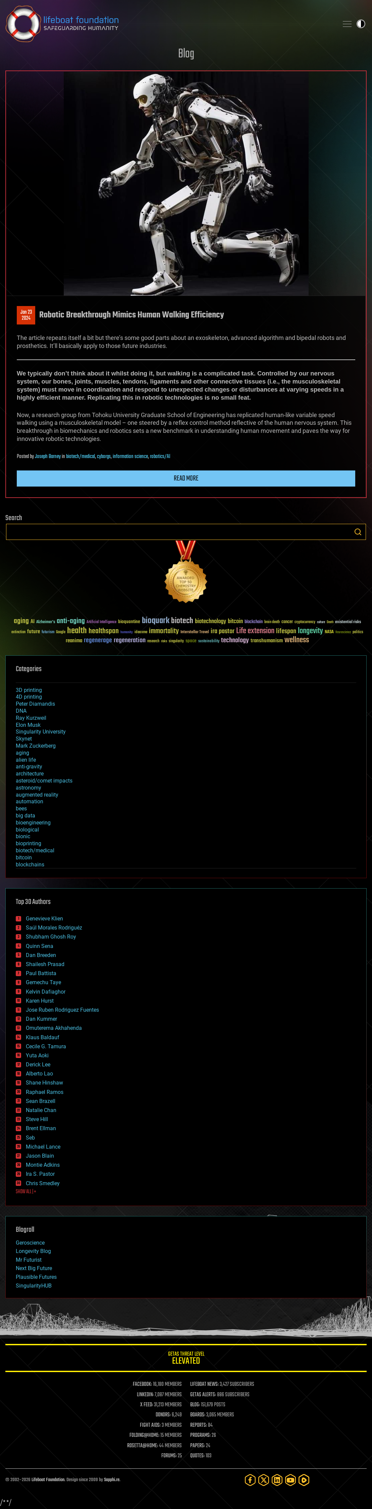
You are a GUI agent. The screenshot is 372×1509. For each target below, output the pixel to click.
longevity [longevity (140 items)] (310, 631)
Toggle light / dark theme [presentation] (361, 23)
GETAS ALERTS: (203, 1395)
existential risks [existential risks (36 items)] (348, 622)
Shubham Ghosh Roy (51, 937)
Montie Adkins (43, 1165)
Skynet (24, 739)
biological (27, 829)
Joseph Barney (48, 456)
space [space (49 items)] (191, 641)
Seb (30, 1138)
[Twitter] (263, 1480)
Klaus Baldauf (42, 1037)
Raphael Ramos (44, 1092)
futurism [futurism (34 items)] (48, 632)
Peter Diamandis (35, 704)
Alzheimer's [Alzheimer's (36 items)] (45, 622)
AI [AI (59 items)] (33, 622)
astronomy (28, 788)
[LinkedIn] (277, 1480)
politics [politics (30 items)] (358, 632)
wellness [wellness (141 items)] (296, 640)
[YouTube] (290, 1480)
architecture (30, 773)
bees (21, 808)
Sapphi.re (111, 1480)
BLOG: (195, 1405)
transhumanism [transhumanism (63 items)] (267, 641)
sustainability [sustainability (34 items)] (208, 641)
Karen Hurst (40, 1001)
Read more (186, 478)
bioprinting (28, 843)
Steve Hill (37, 1119)
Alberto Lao (39, 1073)
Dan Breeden (41, 955)
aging (22, 753)
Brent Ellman (41, 1128)
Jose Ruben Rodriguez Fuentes (62, 1010)
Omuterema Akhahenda (54, 1028)
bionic (23, 836)
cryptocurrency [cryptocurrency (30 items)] (305, 622)
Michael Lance (43, 1147)
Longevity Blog (33, 1251)
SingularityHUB (34, 1285)
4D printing (29, 697)
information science (130, 456)
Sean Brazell (40, 1101)
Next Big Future (34, 1268)
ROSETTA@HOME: (142, 1446)
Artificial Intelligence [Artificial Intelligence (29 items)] (101, 622)
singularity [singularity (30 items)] (176, 641)
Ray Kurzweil (31, 718)
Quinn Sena (39, 946)
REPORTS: (198, 1425)
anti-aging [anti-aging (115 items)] (71, 621)
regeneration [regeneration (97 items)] (130, 640)
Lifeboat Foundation (48, 1480)
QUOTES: (197, 1456)
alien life (26, 760)
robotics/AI (160, 456)
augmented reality (37, 795)
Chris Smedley (43, 1183)
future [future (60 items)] (33, 631)
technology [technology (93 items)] (235, 641)
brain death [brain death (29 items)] (272, 622)
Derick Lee (38, 1064)
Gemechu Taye (43, 982)
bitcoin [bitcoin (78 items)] (235, 621)
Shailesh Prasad (45, 964)
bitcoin (24, 857)
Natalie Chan (41, 1110)
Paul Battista (41, 973)
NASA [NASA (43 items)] (329, 632)
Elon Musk (28, 725)
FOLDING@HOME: (144, 1435)
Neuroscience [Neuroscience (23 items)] (343, 633)
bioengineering (33, 822)
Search (358, 532)
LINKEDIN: (145, 1395)
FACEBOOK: (142, 1384)
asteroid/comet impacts (44, 780)
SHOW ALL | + (26, 1192)
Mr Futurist (29, 1260)
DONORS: (163, 1415)
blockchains (30, 864)
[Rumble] (304, 1480)
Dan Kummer (41, 1019)
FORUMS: (169, 1456)
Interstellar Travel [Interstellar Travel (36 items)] (194, 632)
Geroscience (30, 1243)
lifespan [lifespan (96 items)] (286, 631)
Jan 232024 (26, 315)
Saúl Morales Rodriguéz (54, 927)
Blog (186, 54)
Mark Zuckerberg (36, 746)
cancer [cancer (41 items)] (287, 622)
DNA (21, 711)
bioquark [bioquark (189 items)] (155, 621)
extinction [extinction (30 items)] (18, 632)
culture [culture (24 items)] (321, 622)
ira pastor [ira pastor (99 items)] (222, 631)
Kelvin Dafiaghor (45, 992)
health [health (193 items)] (77, 631)
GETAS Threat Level (186, 1359)
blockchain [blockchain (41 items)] (254, 622)
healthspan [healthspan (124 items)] (104, 631)
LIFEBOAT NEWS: (204, 1384)
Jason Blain (40, 1156)
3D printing (29, 690)
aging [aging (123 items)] (21, 621)
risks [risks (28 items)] (164, 641)
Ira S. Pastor (40, 1174)
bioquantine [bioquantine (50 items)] (129, 621)
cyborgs (104, 456)
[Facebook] (250, 1480)
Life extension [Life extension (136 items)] (255, 631)
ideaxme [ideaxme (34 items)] (141, 632)
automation (29, 801)
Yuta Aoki (37, 1055)
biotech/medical (80, 456)
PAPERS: (197, 1446)
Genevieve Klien (44, 918)
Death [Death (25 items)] (330, 622)
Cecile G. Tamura (46, 1046)
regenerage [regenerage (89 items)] (98, 640)
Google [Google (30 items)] (60, 632)
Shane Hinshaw (44, 1082)
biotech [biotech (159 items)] (182, 620)
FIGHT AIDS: (150, 1425)
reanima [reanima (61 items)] (74, 641)
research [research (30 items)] (153, 641)
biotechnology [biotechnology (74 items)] (210, 621)
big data (25, 815)
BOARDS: (197, 1415)
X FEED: (146, 1405)
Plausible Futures (36, 1277)
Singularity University (41, 731)
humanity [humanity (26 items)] (126, 633)
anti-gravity (29, 766)
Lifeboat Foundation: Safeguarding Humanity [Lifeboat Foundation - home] (169, 23)
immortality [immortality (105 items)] (164, 631)
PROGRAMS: (200, 1435)
